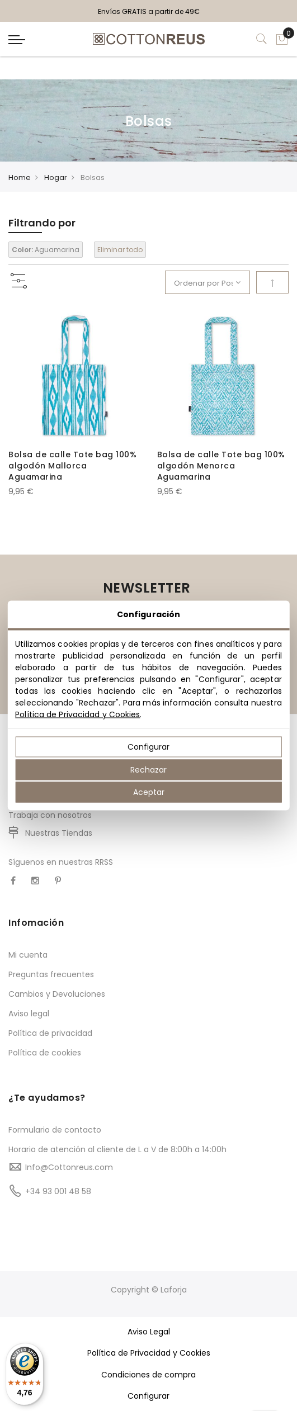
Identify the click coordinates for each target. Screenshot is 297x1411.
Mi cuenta (28, 954)
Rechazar (148, 769)
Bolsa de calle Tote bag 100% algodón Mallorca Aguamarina (72, 465)
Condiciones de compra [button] (148, 1374)
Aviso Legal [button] (149, 1331)
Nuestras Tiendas (58, 833)
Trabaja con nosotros (50, 815)
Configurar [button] (148, 1395)
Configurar (148, 746)
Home (19, 177)
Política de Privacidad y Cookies (77, 714)
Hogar (55, 177)
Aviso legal (28, 1013)
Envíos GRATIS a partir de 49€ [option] (149, 11)
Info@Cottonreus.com (69, 1167)
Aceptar (148, 792)
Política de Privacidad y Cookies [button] (148, 1352)
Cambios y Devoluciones (56, 994)
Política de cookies (44, 1052)
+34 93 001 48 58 (58, 1191)
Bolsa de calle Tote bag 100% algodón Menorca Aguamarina (221, 465)
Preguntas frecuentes (51, 974)
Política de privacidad (50, 1033)
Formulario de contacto (54, 1129)
